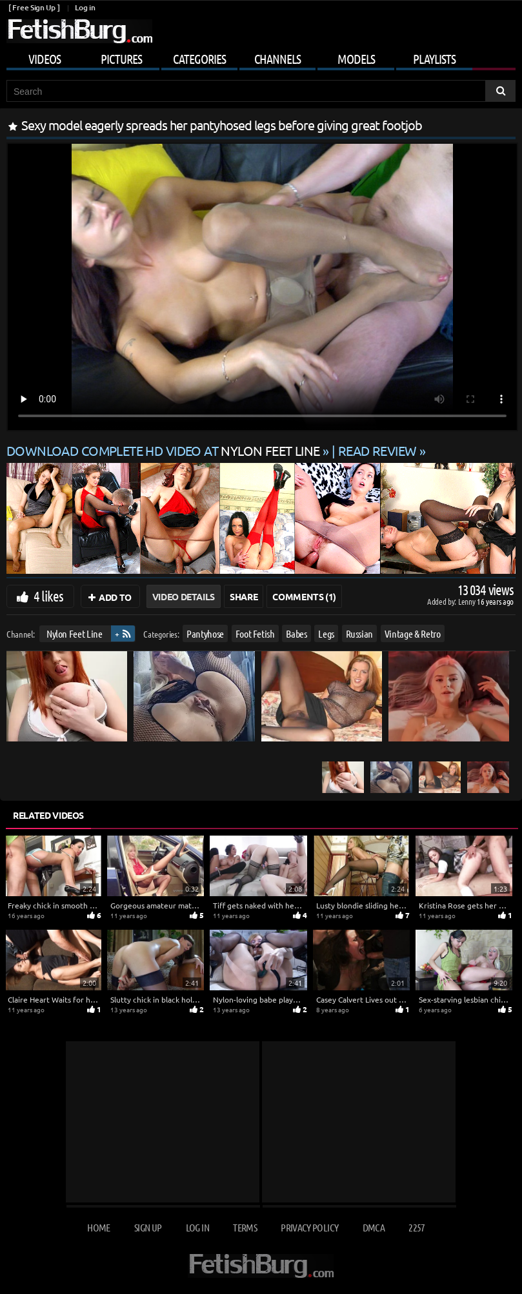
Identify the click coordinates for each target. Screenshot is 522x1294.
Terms (245, 1227)
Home (98, 1227)
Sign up (147, 1227)
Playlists (434, 58)
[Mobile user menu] (261, 56)
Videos (44, 58)
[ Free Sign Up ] (33, 7)
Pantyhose (205, 633)
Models (356, 58)
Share (243, 596)
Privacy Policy (309, 1227)
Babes (296, 633)
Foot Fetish (255, 633)
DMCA (374, 1227)
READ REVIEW (377, 450)
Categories (199, 58)
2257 (416, 1227)
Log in (85, 7)
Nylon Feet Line (74, 633)
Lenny (467, 601)
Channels (277, 58)
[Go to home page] (79, 31)
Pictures (121, 58)
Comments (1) (304, 596)
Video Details (183, 596)
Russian (360, 633)
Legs (326, 633)
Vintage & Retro (413, 633)
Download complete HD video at (164, 450)
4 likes (48, 595)
